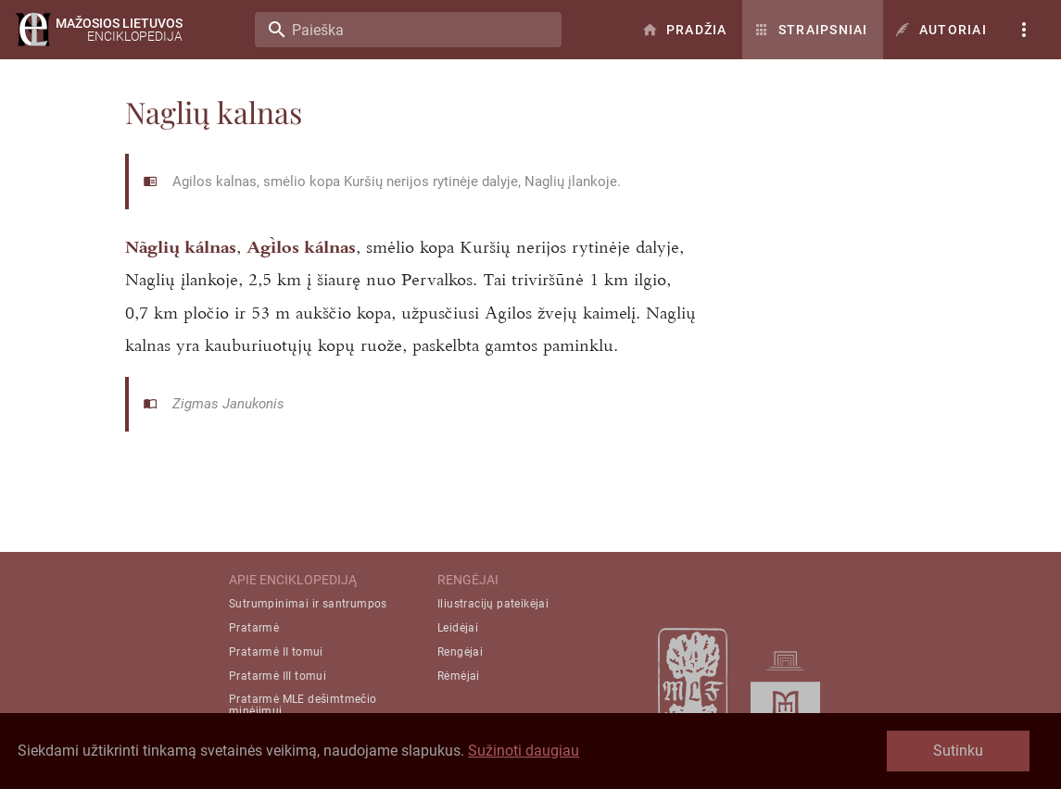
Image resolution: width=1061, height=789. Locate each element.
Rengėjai (460, 651)
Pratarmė (254, 627)
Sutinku (958, 750)
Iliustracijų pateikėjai (493, 603)
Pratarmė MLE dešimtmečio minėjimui (303, 705)
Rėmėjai (458, 676)
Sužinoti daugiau (523, 750)
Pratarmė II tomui (276, 651)
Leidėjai (457, 627)
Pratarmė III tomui (277, 676)
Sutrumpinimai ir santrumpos (308, 603)
